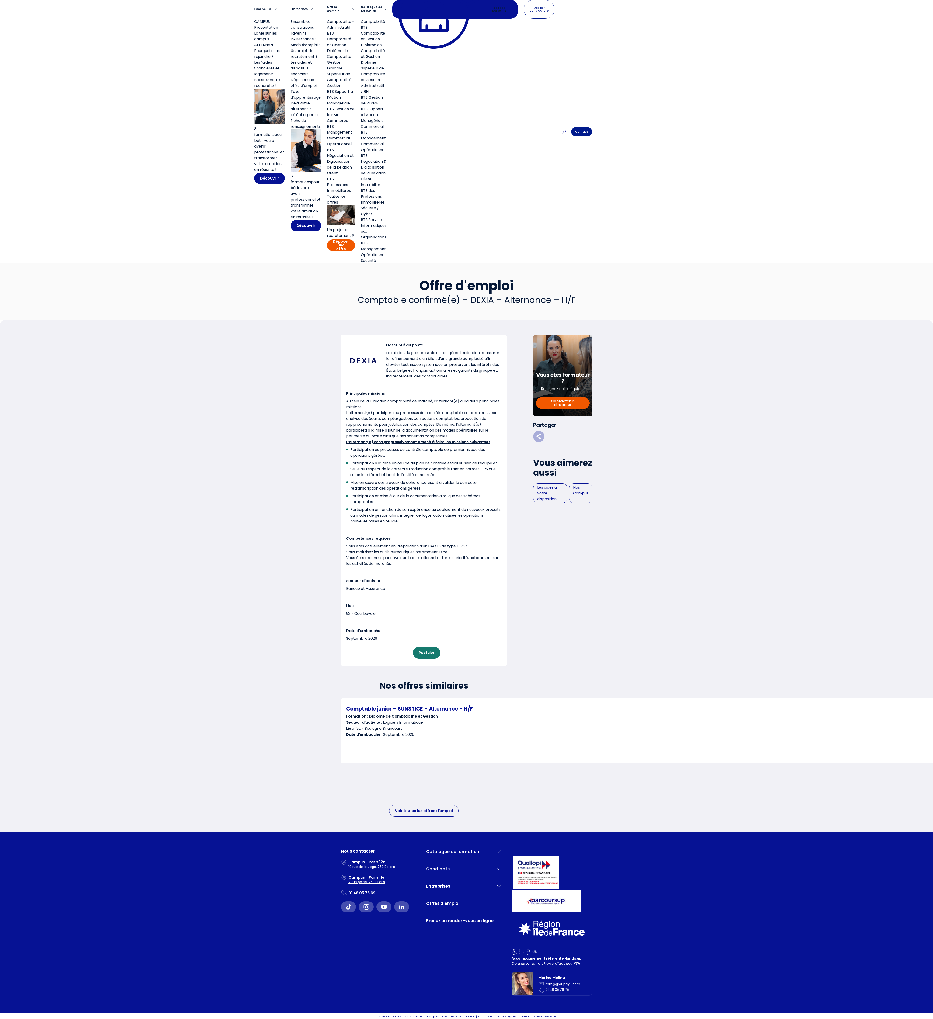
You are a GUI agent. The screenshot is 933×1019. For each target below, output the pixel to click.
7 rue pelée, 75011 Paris (366, 882)
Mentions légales (505, 1016)
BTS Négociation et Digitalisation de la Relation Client (340, 161)
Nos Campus (580, 490)
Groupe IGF (263, 9)
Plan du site (485, 1016)
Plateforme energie (544, 1016)
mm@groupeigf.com (563, 984)
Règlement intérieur (463, 1016)
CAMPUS (262, 21)
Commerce (337, 120)
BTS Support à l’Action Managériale (340, 97)
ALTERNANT (264, 45)
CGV (445, 1016)
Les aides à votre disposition (547, 493)
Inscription (432, 1016)
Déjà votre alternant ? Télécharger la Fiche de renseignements (306, 114)
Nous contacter (414, 1016)
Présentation (266, 27)
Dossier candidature (539, 9)
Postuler (427, 652)
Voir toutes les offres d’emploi (424, 810)
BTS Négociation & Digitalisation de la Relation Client (373, 167)
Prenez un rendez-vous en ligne (460, 920)
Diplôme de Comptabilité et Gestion (373, 50)
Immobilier (370, 184)
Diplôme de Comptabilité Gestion (339, 56)
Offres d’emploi (333, 9)
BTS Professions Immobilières (339, 184)
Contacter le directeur (563, 403)
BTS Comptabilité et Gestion (339, 39)
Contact (581, 132)
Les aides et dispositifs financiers (301, 68)
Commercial (372, 126)
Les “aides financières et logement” (266, 68)
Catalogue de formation (371, 9)
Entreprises (299, 9)
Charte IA (524, 1016)
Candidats (438, 869)
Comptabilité (373, 21)
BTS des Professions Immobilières (373, 196)
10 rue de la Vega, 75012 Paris (371, 866)
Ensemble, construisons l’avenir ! (302, 27)
